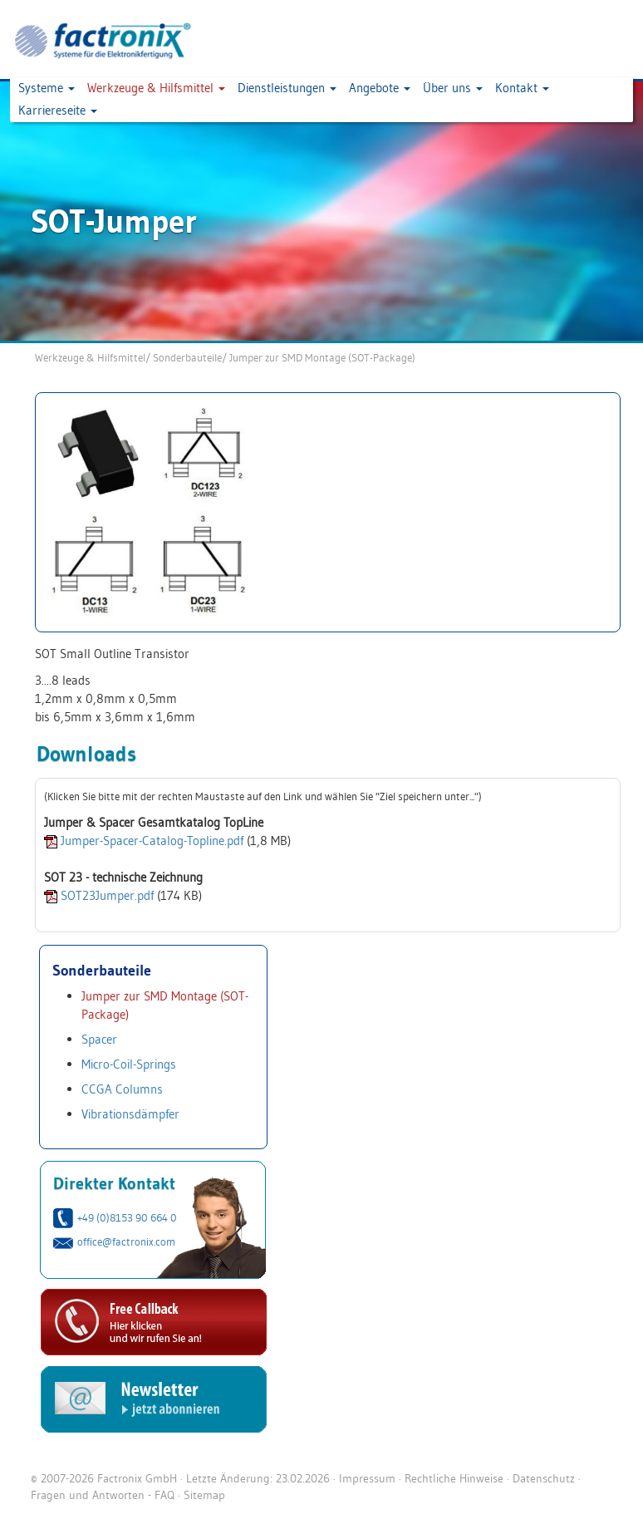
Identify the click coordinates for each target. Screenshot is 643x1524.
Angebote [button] (379, 88)
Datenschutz (544, 1478)
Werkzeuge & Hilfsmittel (90, 357)
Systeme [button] (46, 88)
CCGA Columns (122, 1089)
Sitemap (204, 1494)
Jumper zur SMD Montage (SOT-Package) (322, 357)
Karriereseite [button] (57, 110)
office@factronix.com (126, 1241)
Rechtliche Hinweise (454, 1478)
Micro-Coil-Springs (128, 1064)
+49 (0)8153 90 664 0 (127, 1217)
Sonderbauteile (187, 357)
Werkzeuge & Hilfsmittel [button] (156, 88)
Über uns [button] (453, 88)
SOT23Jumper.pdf (107, 895)
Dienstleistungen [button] (287, 88)
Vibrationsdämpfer (130, 1114)
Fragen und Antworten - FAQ (102, 1494)
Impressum (367, 1478)
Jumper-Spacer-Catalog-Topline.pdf (152, 840)
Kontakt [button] (522, 88)
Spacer (99, 1039)
